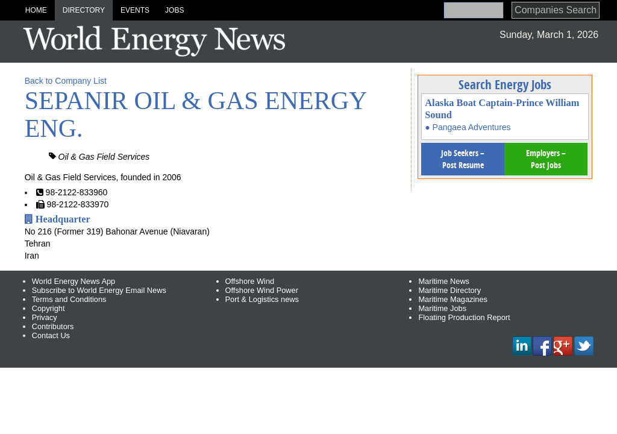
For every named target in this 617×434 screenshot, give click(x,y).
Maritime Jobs (442, 308)
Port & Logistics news (262, 299)
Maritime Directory (449, 290)
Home (36, 10)
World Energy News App (73, 281)
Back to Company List (66, 81)
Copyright (48, 308)
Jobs (174, 10)
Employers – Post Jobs (546, 159)
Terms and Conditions (69, 299)
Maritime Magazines (452, 299)
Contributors (53, 326)
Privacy (44, 317)
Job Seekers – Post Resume (462, 159)
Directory (84, 10)
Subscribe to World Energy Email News (99, 290)
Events (135, 10)
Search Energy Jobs (505, 84)
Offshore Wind (250, 281)
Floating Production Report (464, 317)
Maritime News (443, 281)
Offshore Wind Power (261, 290)
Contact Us (51, 335)
